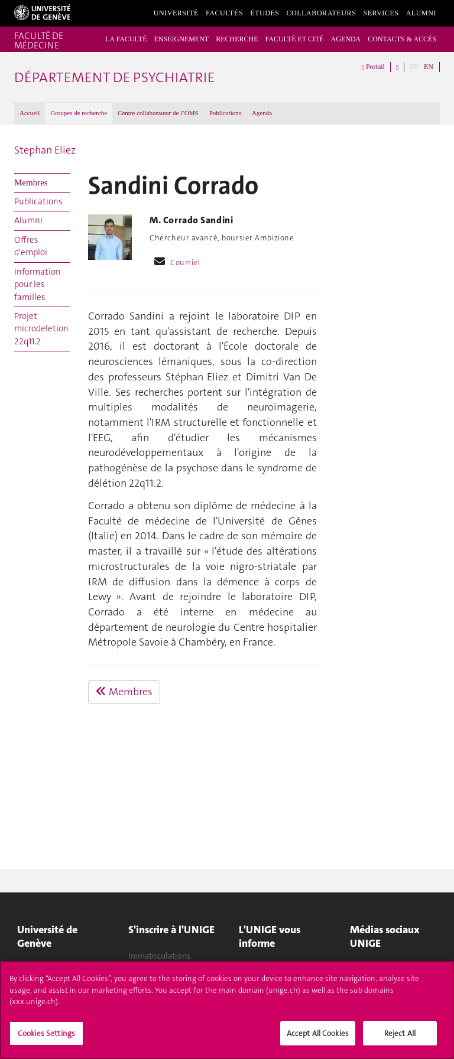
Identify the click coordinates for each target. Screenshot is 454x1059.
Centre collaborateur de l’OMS (158, 112)
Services (380, 13)
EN (428, 67)
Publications (225, 112)
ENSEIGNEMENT (181, 39)
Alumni (421, 13)
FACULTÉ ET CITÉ (294, 39)
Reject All (400, 1037)
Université (176, 13)
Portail (373, 67)
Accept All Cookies (318, 1037)
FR (414, 67)
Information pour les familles (37, 284)
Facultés (224, 13)
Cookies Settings (46, 1037)
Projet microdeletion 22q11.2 (41, 328)
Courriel (185, 263)
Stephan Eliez (45, 150)
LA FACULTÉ (126, 39)
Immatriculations (159, 955)
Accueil (30, 112)
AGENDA (346, 39)
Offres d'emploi (30, 246)
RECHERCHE (237, 39)
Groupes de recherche (78, 112)
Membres (31, 182)
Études (264, 13)
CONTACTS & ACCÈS (402, 39)
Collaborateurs (321, 13)
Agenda (262, 112)
